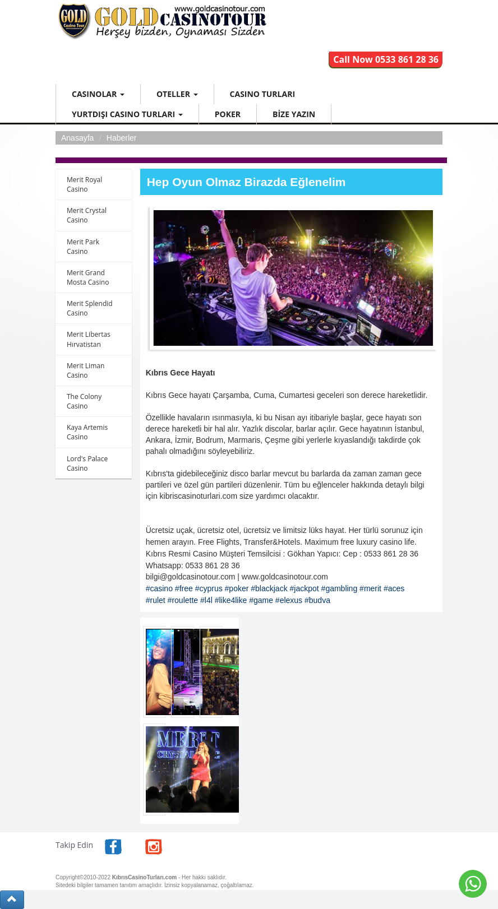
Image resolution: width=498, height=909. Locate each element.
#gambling (339, 588)
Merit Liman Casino (85, 370)
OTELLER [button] (177, 94)
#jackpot (304, 588)
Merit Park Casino (83, 246)
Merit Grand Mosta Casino (88, 277)
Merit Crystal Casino (87, 215)
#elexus (288, 600)
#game (261, 600)
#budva (317, 600)
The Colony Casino (84, 401)
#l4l (206, 600)
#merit (370, 588)
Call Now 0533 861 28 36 (386, 59)
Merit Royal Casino (84, 184)
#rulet (155, 600)
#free (184, 588)
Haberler (122, 137)
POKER (228, 114)
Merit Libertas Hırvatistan (88, 339)
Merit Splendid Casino (90, 308)
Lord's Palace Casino (87, 463)
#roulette (183, 600)
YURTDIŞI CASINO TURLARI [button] (127, 114)
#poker (237, 588)
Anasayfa (77, 137)
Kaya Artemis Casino (87, 432)
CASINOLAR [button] (98, 94)
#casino (159, 588)
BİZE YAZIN (294, 114)
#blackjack (269, 588)
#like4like (231, 600)
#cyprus (209, 588)
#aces (394, 588)
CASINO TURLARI (262, 94)
